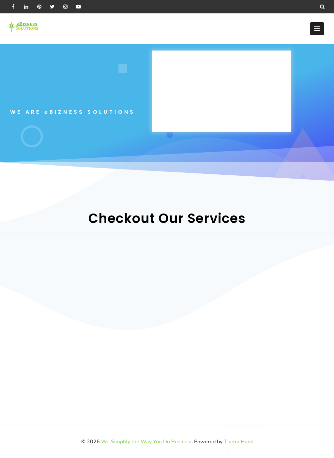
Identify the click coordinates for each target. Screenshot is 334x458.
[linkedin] (26, 6)
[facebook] (13, 6)
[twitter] (52, 6)
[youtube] (78, 6)
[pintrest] (39, 6)
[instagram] (65, 6)
